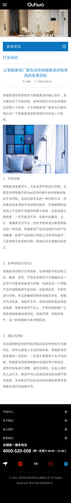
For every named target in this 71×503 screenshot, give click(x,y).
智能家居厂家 (42, 107)
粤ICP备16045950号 (41, 483)
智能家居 (9, 186)
